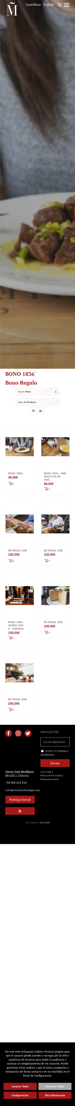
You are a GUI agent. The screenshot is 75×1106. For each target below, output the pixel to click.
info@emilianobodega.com (22, 790)
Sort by (24, 391)
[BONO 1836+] (19, 446)
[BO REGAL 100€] (19, 524)
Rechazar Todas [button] (55, 1086)
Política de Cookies (49, 779)
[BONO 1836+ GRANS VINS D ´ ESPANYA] (19, 595)
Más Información (55, 1095)
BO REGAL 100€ (17, 550)
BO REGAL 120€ (53, 550)
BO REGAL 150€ (53, 622)
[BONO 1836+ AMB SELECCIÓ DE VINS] (55, 446)
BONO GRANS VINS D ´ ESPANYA (16, 625)
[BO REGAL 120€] (55, 524)
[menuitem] (33, 4)
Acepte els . (54, 753)
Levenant (45, 822)
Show (27, 402)
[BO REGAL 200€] (19, 673)
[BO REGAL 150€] (55, 595)
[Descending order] (55, 391)
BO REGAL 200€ (17, 699)
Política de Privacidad (51, 775)
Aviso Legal (45, 771)
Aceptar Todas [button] (20, 1086)
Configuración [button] (20, 1095)
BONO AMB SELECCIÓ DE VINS (55, 476)
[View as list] (40, 410)
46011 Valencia (19, 773)
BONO (16, 473)
